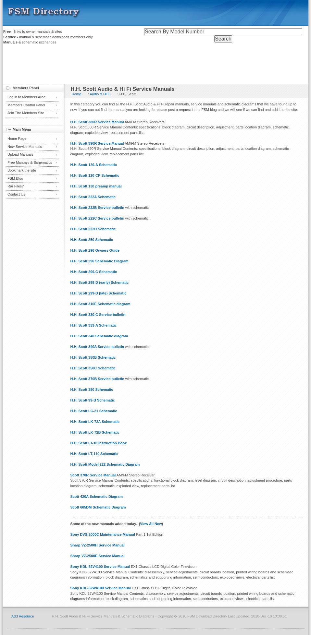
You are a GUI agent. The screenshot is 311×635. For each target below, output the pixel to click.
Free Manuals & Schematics (29, 162)
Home (76, 94)
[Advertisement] (155, 65)
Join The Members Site (25, 113)
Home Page (16, 138)
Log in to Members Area (26, 97)
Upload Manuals (20, 154)
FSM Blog (15, 178)
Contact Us (16, 194)
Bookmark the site (21, 170)
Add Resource (22, 616)
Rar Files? (15, 186)
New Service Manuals (24, 147)
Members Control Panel (26, 105)
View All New (151, 524)
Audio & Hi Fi (100, 94)
